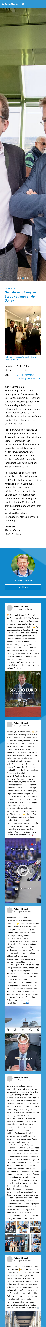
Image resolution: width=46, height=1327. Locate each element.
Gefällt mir (23, 587)
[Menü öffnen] (41, 4)
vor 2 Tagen (18, 912)
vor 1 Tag (17, 726)
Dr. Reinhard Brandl (23, 580)
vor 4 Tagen (18, 1080)
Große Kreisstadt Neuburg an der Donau (28, 376)
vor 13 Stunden (19, 609)
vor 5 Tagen (18, 1261)
